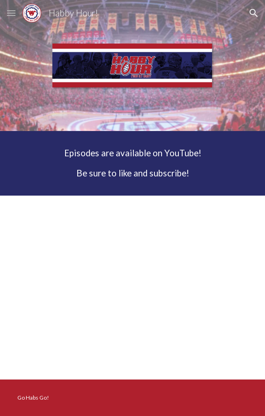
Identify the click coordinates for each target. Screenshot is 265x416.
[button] (11, 13)
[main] (132, 163)
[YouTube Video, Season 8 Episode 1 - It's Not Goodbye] (132, 287)
